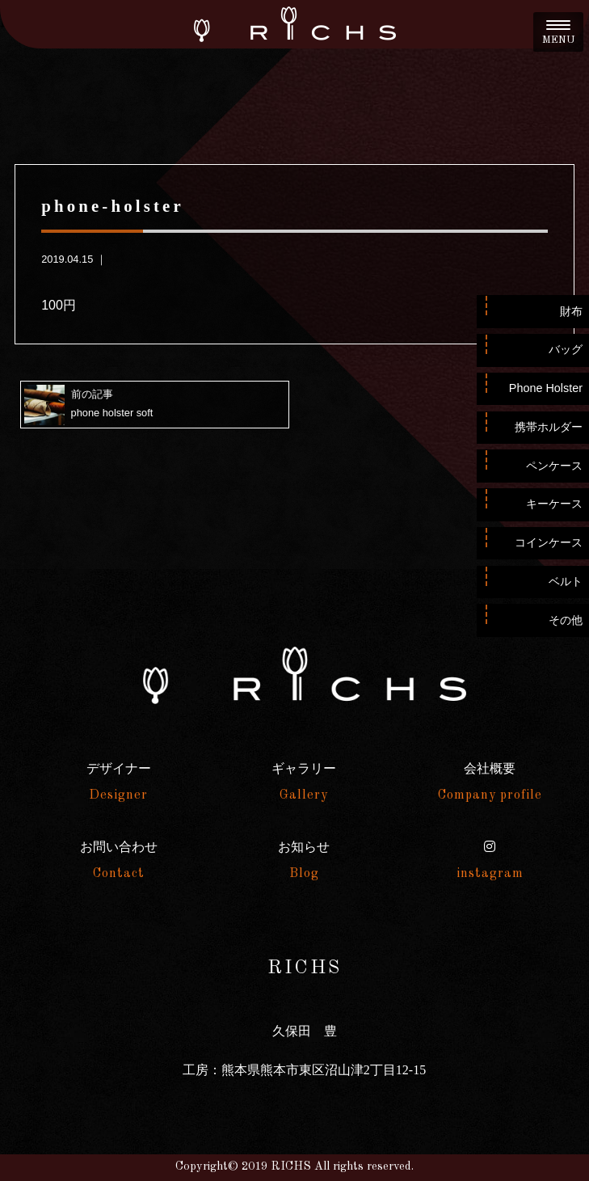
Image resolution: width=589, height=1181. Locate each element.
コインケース (549, 542)
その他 (566, 620)
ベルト (566, 581)
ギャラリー (303, 781)
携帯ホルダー (549, 426)
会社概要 (490, 781)
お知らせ (304, 860)
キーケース (554, 503)
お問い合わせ (119, 860)
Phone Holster (546, 388)
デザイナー (118, 781)
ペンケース (554, 465)
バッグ (566, 349)
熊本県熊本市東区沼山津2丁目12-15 (323, 1070)
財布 (571, 311)
